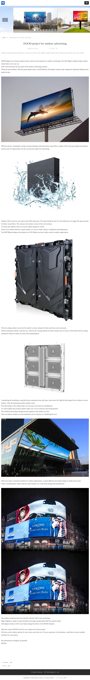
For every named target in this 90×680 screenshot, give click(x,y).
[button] (86, 3)
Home (4, 37)
